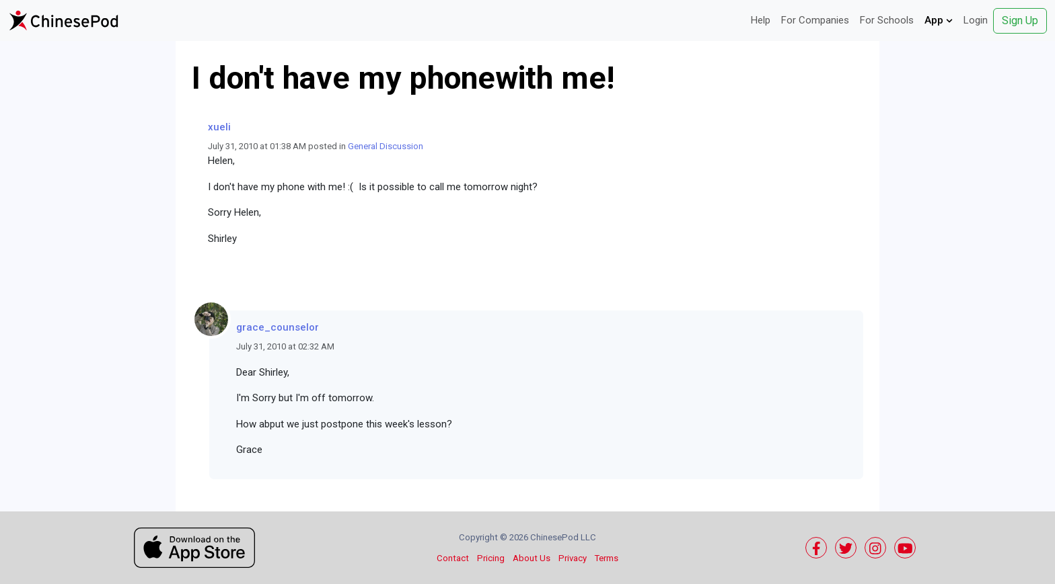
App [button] (938, 20)
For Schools (887, 20)
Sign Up (1020, 20)
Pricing (491, 558)
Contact (453, 558)
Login (975, 20)
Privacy (572, 558)
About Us (531, 558)
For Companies (815, 20)
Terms (606, 558)
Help (760, 20)
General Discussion (385, 146)
